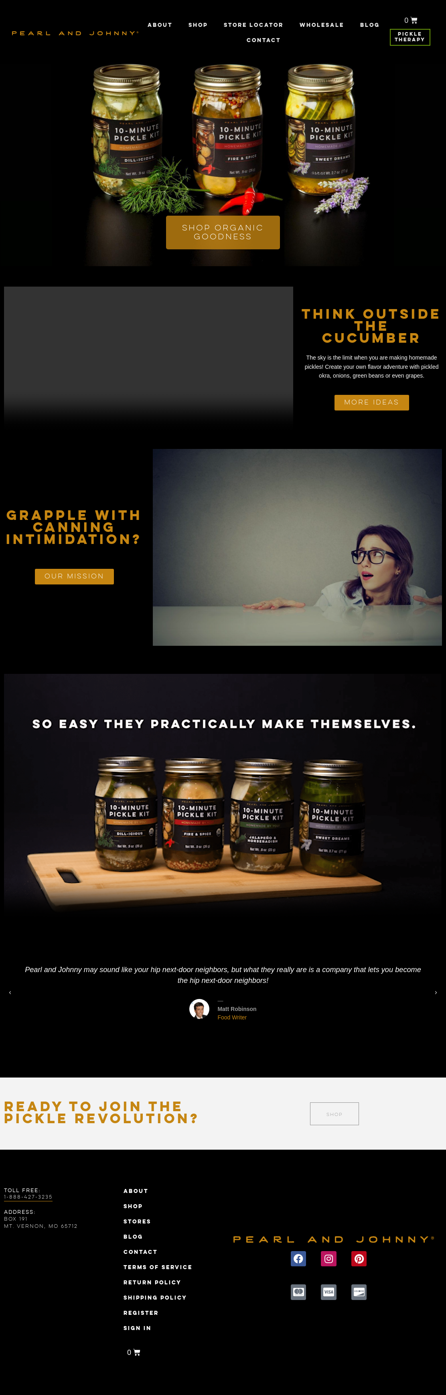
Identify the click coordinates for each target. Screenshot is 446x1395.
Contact (264, 40)
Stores (137, 1221)
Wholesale (322, 25)
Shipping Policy (155, 1298)
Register (141, 1313)
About (160, 25)
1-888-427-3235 (28, 1197)
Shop (198, 25)
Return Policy (153, 1282)
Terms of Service (158, 1267)
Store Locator (254, 25)
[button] (218, 1040)
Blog (370, 25)
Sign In (138, 1328)
